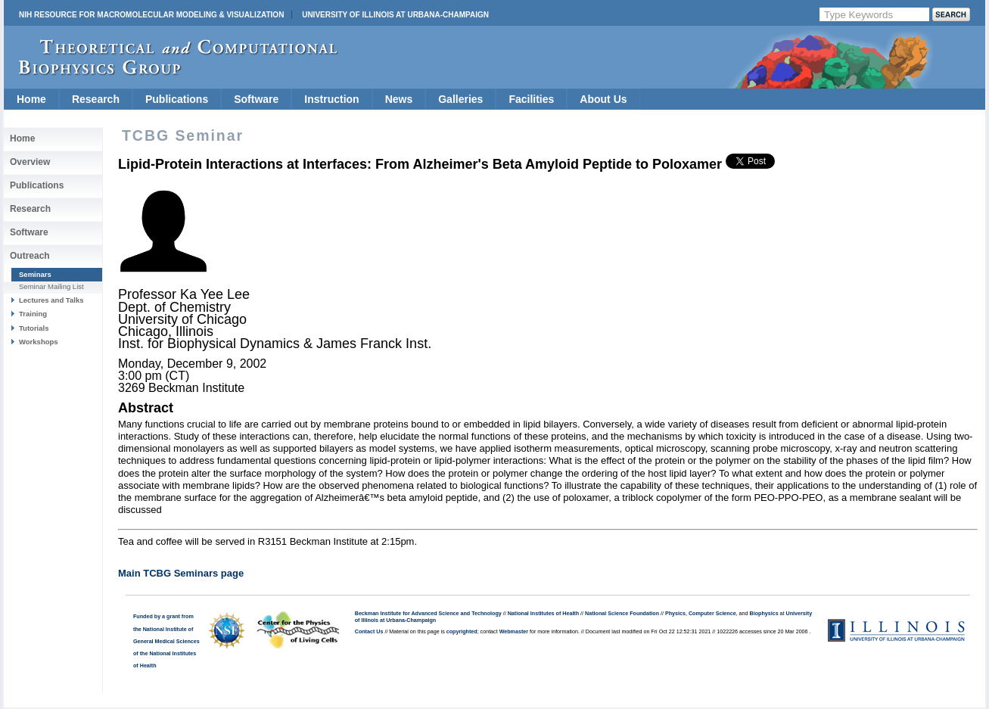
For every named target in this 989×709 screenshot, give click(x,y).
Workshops (38, 341)
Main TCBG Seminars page (181, 573)
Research (96, 99)
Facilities (531, 99)
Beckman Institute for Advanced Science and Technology (428, 614)
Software (256, 99)
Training (33, 313)
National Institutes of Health (543, 614)
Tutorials (33, 328)
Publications (176, 99)
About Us (603, 99)
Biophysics (764, 614)
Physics (675, 614)
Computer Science (712, 614)
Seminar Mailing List (51, 286)
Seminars (35, 274)
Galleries (460, 99)
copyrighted (461, 632)
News (399, 99)
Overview (30, 162)
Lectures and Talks (51, 300)
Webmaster (513, 632)
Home (31, 99)
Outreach (30, 255)
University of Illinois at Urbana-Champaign (395, 15)
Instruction (331, 99)
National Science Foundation (622, 614)
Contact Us (369, 632)
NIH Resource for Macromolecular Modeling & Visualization (151, 15)
